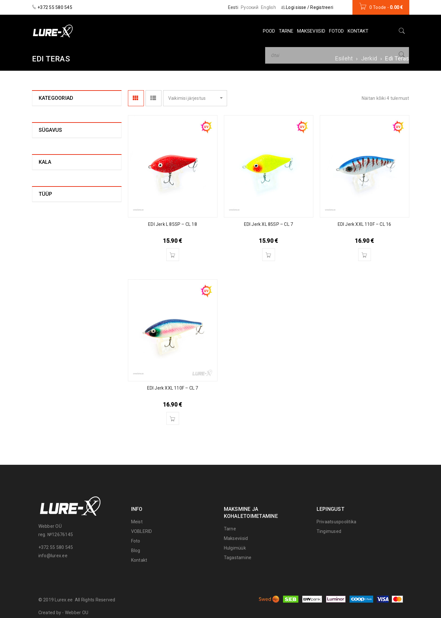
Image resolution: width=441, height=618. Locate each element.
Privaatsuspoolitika (337, 521)
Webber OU (76, 612)
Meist (137, 521)
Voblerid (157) (53, 218)
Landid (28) (50, 207)
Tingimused (329, 531)
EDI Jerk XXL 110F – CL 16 (364, 224)
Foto (135, 540)
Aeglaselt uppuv (56, 388)
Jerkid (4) (49, 114)
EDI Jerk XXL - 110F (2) (72, 185)
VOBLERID (141, 531)
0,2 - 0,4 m (49, 278)
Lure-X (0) (54, 195)
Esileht (344, 58)
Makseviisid (236, 538)
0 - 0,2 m (48, 270)
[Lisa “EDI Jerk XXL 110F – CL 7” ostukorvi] (172, 418)
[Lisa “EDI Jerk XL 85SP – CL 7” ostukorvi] (268, 254)
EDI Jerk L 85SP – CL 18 (172, 224)
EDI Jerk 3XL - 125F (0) (71, 134)
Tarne (230, 528)
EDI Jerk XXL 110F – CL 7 (172, 388)
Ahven (45, 329)
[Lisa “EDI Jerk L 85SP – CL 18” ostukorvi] (172, 254)
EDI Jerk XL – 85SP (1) (71, 175)
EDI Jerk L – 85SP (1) (70, 154)
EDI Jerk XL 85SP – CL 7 (268, 224)
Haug (44, 338)
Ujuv (43, 397)
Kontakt (139, 560)
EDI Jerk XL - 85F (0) (69, 164)
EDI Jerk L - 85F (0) (67, 144)
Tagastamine (238, 557)
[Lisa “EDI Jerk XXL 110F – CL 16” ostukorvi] (364, 254)
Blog (135, 550)
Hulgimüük (235, 548)
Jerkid (369, 58)
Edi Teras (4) (56, 124)
